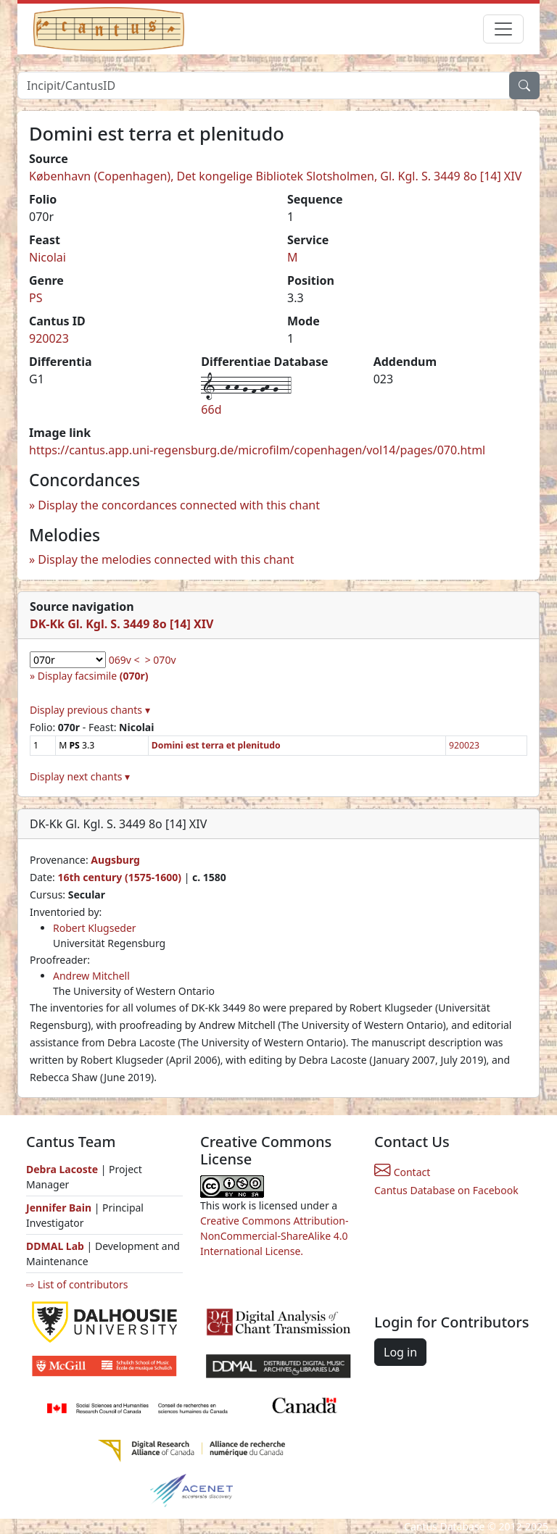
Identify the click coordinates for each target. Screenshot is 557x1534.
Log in (400, 1352)
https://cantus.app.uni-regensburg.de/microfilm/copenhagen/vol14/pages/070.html (257, 450)
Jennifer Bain (60, 1207)
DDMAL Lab (55, 1246)
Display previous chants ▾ (90, 710)
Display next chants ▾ (80, 776)
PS (35, 298)
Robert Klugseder (94, 928)
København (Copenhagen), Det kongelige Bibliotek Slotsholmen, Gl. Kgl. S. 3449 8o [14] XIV (275, 176)
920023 (49, 338)
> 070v (160, 660)
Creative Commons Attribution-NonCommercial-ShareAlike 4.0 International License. (274, 1236)
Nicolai (47, 257)
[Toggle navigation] (503, 28)
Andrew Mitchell (91, 976)
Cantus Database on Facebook (446, 1190)
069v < (124, 660)
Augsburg (115, 860)
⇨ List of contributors (77, 1284)
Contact (402, 1172)
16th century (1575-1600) (119, 877)
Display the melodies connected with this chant (166, 559)
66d (211, 409)
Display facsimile (93, 676)
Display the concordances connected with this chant (179, 505)
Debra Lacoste (62, 1169)
